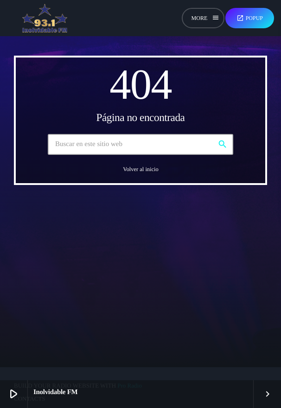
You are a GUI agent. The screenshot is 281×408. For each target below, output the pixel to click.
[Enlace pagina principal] (45, 18)
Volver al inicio (140, 169)
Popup (249, 18)
